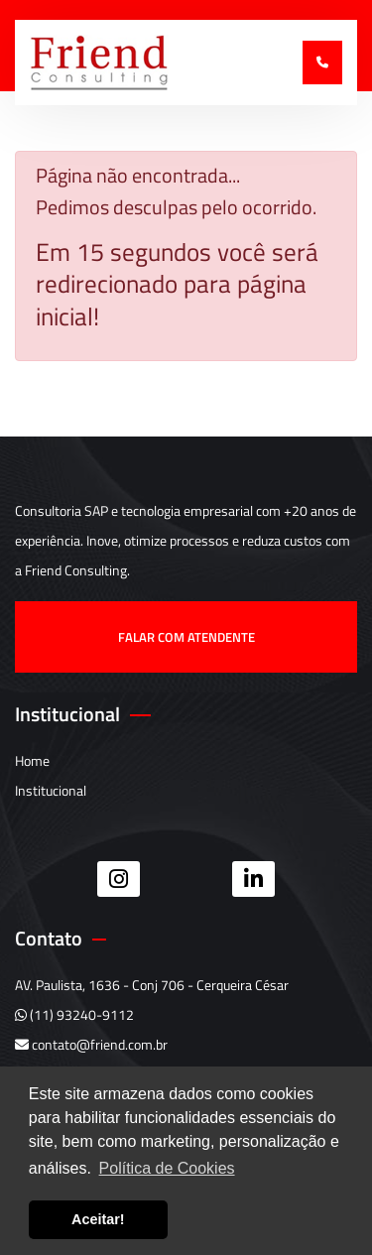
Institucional (50, 790)
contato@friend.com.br (91, 1044)
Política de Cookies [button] (167, 1168)
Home (32, 760)
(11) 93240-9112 (74, 1014)
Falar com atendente (186, 637)
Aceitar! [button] (98, 1219)
